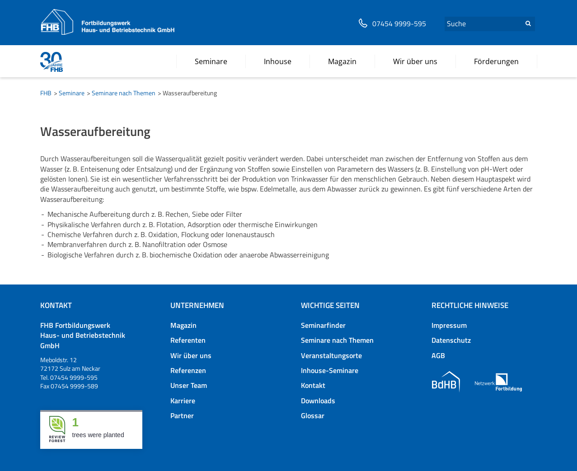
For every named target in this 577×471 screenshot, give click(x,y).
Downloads (318, 400)
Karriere (182, 400)
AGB (438, 355)
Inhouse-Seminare (329, 370)
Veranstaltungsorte (331, 355)
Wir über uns (190, 355)
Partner (182, 415)
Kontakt (313, 385)
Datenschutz (451, 340)
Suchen (528, 23)
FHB (46, 93)
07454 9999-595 (399, 24)
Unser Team (188, 385)
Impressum (449, 325)
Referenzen (188, 370)
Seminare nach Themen (123, 93)
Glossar (312, 415)
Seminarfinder (323, 325)
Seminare (71, 93)
